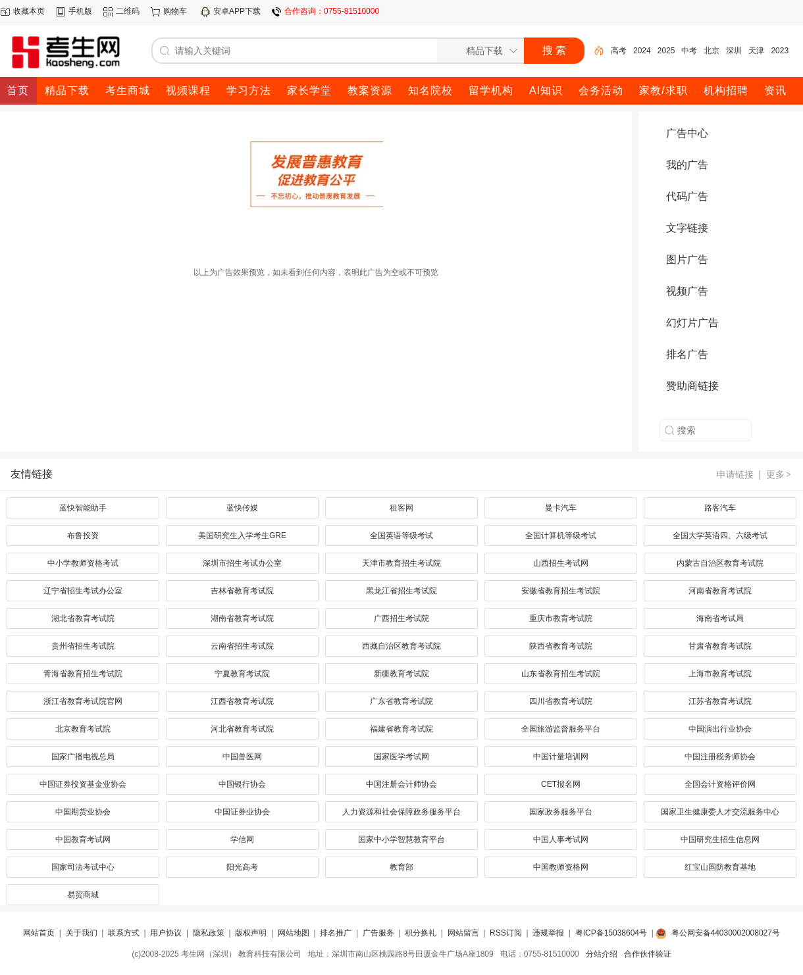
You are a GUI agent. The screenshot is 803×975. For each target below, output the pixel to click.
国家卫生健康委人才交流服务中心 (720, 811)
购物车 (175, 11)
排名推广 (335, 933)
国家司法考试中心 (83, 867)
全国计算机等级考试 (560, 535)
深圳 (734, 50)
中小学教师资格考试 (82, 563)
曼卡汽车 (561, 507)
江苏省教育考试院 (720, 701)
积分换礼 (420, 933)
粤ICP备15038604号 (611, 933)
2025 (666, 50)
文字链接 (687, 228)
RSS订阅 (506, 933)
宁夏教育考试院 (242, 673)
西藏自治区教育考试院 (401, 646)
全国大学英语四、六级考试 (720, 535)
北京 (711, 50)
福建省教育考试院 (401, 729)
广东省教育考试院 (401, 701)
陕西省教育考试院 (560, 646)
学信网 (242, 839)
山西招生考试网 (560, 563)
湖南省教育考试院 (242, 618)
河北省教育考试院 (242, 729)
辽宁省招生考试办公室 (82, 590)
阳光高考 (242, 867)
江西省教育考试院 (242, 701)
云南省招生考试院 (242, 646)
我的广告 (687, 164)
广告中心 (687, 133)
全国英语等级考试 (401, 535)
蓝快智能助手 (83, 507)
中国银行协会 (242, 784)
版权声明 (251, 933)
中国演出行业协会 (720, 729)
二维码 (128, 11)
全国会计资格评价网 (720, 784)
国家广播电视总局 (83, 756)
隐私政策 (208, 933)
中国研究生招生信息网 (720, 839)
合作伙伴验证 (647, 954)
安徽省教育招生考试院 (560, 590)
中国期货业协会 (83, 811)
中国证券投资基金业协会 (82, 784)
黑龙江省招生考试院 (401, 590)
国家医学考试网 (401, 756)
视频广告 (687, 291)
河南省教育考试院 (720, 590)
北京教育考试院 (83, 729)
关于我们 (81, 933)
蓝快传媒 (242, 507)
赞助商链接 (692, 385)
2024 (642, 50)
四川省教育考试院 (560, 701)
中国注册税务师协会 (720, 756)
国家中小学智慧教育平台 (401, 839)
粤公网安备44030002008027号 (725, 933)
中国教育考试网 (83, 839)
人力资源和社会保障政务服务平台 (401, 811)
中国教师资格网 (560, 867)
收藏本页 (29, 11)
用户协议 (166, 933)
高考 (619, 50)
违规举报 (548, 933)
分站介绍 (601, 954)
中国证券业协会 (242, 811)
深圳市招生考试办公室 (242, 563)
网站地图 (293, 933)
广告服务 (378, 933)
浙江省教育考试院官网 (82, 701)
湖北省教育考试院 (83, 618)
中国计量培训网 (560, 756)
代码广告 (687, 196)
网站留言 (463, 933)
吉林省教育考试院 (242, 590)
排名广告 (687, 354)
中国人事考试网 (560, 839)
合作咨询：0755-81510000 (331, 11)
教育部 (401, 867)
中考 (689, 50)
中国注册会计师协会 (401, 784)
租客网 (401, 507)
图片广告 (687, 259)
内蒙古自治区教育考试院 (720, 563)
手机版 (80, 11)
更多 (779, 474)
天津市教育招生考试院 (401, 563)
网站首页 (39, 933)
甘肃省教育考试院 (720, 646)
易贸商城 (83, 894)
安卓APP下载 (237, 11)
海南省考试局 (720, 618)
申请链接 (735, 474)
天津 (756, 50)
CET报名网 (561, 784)
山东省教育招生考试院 (560, 673)
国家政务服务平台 (560, 811)
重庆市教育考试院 (560, 618)
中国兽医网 (242, 756)
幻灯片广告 (692, 322)
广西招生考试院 (401, 618)
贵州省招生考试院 (83, 646)
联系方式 (124, 933)
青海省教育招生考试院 (82, 673)
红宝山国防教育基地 (720, 867)
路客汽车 (720, 507)
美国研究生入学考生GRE (242, 535)
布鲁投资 (83, 535)
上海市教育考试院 (720, 673)
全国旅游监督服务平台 (560, 729)
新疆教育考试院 (401, 673)
